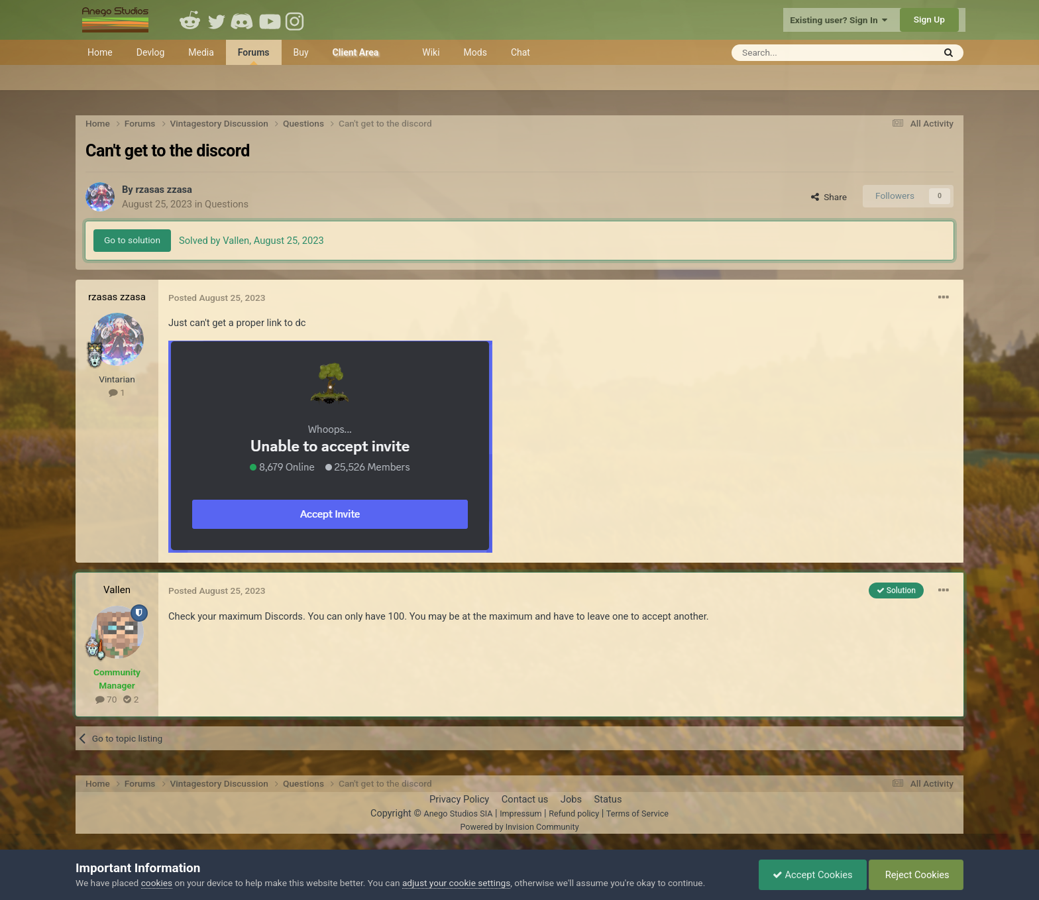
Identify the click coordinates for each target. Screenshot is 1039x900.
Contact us (525, 799)
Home (100, 52)
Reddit (190, 20)
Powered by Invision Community (519, 827)
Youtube (269, 20)
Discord (243, 20)
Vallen (117, 590)
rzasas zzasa (163, 190)
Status (608, 799)
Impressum (520, 813)
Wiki (430, 52)
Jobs (571, 799)
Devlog (151, 52)
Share (829, 197)
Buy (301, 52)
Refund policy (574, 813)
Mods (475, 52)
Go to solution (132, 240)
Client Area (356, 52)
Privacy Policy (459, 799)
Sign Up (929, 19)
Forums (254, 56)
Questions (226, 204)
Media (201, 52)
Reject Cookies (916, 875)
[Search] (800, 52)
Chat (520, 52)
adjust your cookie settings (456, 882)
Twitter (216, 20)
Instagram (296, 20)
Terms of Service (637, 813)
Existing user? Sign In (838, 20)
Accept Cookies (813, 875)
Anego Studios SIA (457, 813)
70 (106, 699)
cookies (156, 882)
